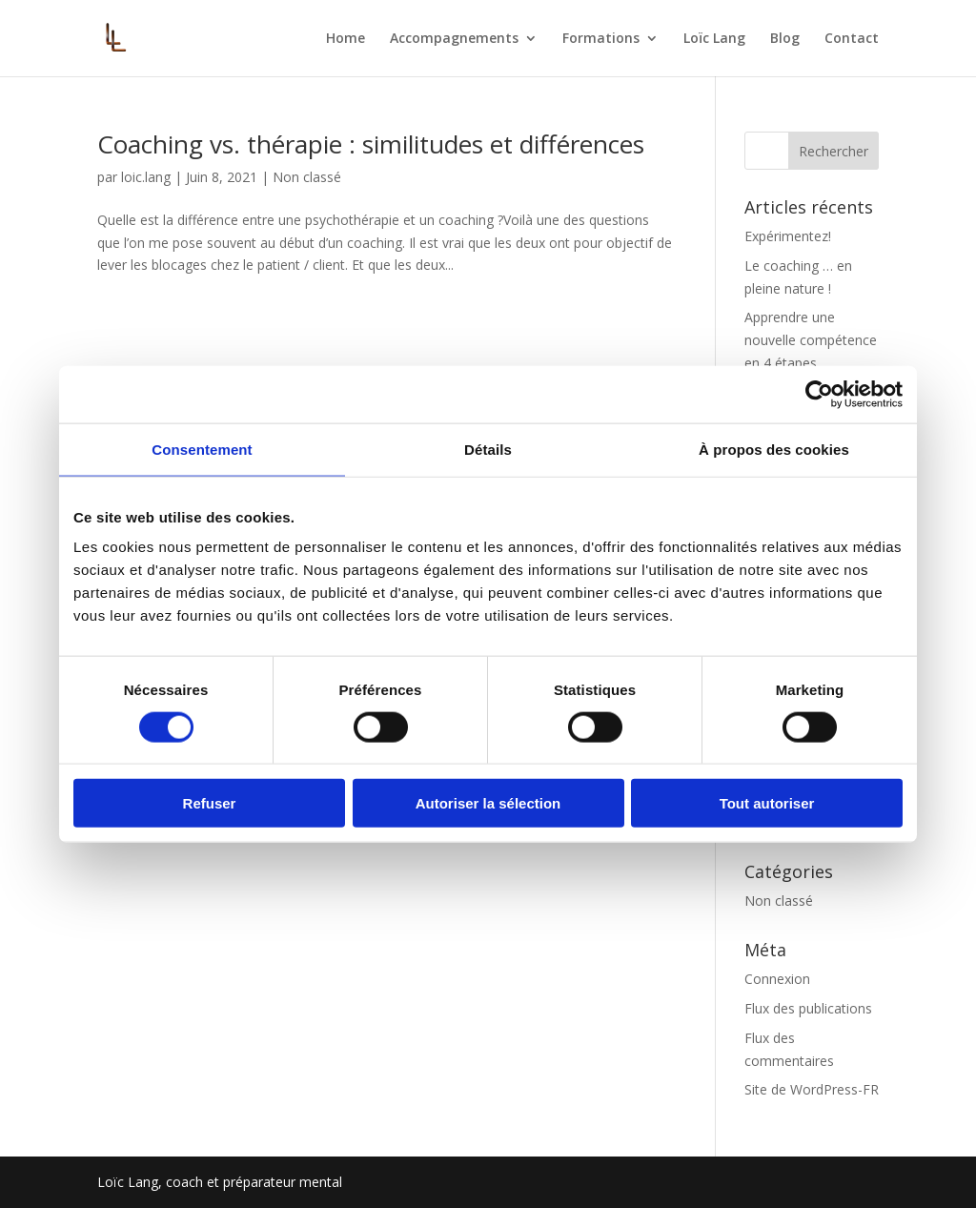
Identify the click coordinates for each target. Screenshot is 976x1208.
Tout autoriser (767, 803)
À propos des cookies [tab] (774, 448)
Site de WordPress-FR (811, 1089)
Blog (785, 39)
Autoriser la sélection (488, 803)
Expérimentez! (787, 236)
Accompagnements (454, 39)
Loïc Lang (714, 39)
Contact (851, 39)
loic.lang (146, 177)
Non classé (307, 177)
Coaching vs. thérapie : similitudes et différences (370, 144)
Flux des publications (808, 1008)
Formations (601, 39)
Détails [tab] (488, 448)
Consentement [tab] (202, 448)
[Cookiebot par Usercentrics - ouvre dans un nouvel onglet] (819, 393)
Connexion (777, 979)
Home (345, 39)
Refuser (209, 803)
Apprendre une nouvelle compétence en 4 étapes (810, 340)
